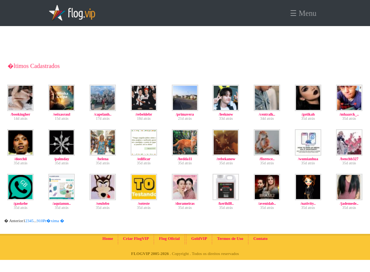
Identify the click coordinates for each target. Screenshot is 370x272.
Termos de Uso (230, 238)
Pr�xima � (54, 220)
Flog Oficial (169, 238)
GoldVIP (199, 238)
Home (107, 238)
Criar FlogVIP (136, 238)
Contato (260, 238)
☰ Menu (303, 13)
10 (41, 220)
